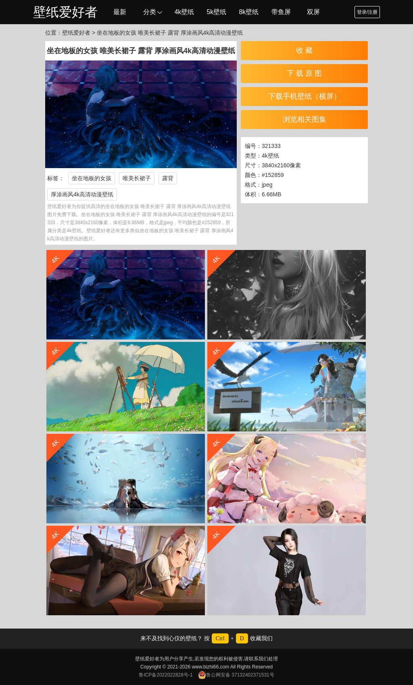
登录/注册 (367, 12)
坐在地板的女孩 (91, 178)
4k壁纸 (184, 11)
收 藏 (304, 50)
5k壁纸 (216, 11)
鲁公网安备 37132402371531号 (236, 675)
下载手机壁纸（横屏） (304, 96)
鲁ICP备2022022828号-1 (165, 675)
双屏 (313, 11)
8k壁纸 (249, 11)
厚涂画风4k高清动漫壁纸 (82, 194)
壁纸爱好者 (65, 12)
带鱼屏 (281, 11)
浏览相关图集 (304, 119)
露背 (167, 178)
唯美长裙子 (137, 178)
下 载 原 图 (304, 73)
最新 (119, 11)
